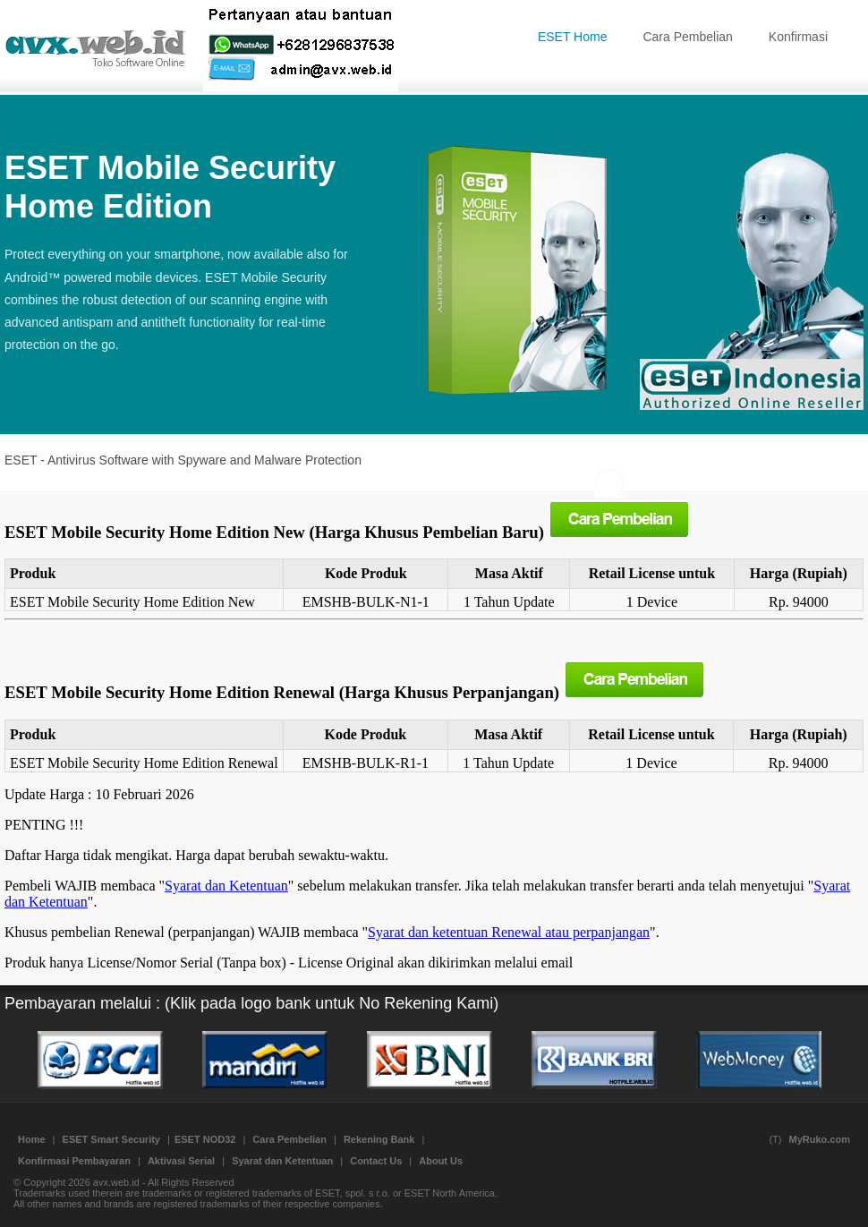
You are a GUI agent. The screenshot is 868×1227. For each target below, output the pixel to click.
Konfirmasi (798, 37)
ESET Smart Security (111, 1139)
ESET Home (573, 37)
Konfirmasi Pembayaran (74, 1160)
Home (32, 1139)
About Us (441, 1160)
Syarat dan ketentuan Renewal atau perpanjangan (509, 932)
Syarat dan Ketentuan (226, 885)
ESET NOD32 (204, 1139)
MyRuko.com (819, 1139)
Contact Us (376, 1160)
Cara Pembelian (687, 37)
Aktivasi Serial (181, 1160)
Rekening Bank (379, 1139)
